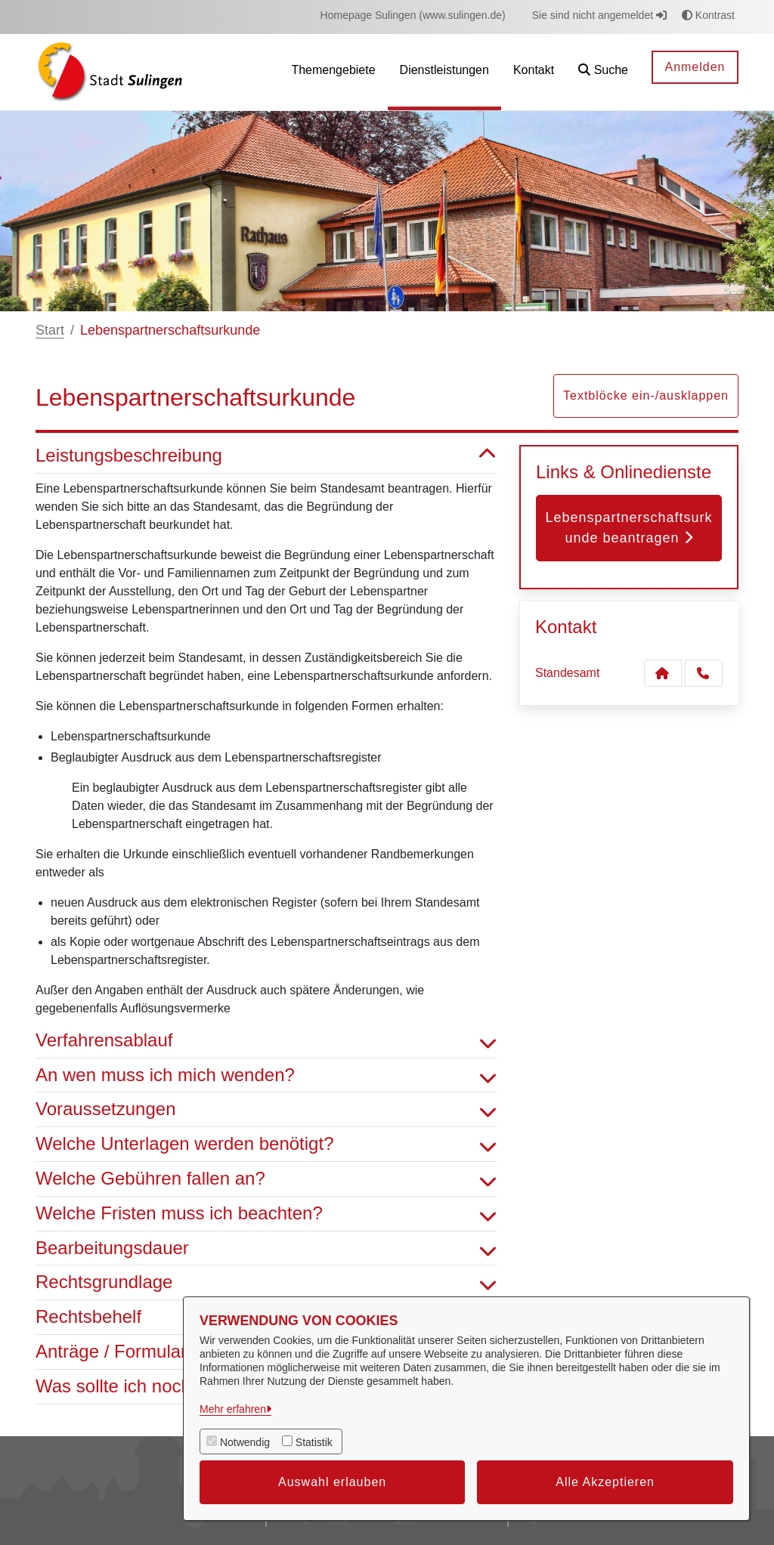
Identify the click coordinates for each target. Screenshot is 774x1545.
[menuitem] (413, 15)
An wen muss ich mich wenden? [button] (266, 1075)
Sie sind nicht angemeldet (599, 15)
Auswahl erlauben (332, 1481)
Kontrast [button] (708, 15)
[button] (603, 72)
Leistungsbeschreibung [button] (266, 456)
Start (50, 330)
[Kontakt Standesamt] (663, 673)
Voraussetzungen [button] (266, 1109)
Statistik (314, 1442)
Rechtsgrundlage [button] (266, 1282)
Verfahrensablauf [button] (266, 1041)
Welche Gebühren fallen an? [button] (266, 1179)
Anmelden (694, 66)
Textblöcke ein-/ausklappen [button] (646, 395)
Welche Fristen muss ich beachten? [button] (266, 1214)
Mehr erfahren (233, 1409)
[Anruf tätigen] (704, 673)
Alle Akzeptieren (605, 1481)
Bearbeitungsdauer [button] (266, 1248)
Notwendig (245, 1442)
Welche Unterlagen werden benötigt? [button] (266, 1144)
